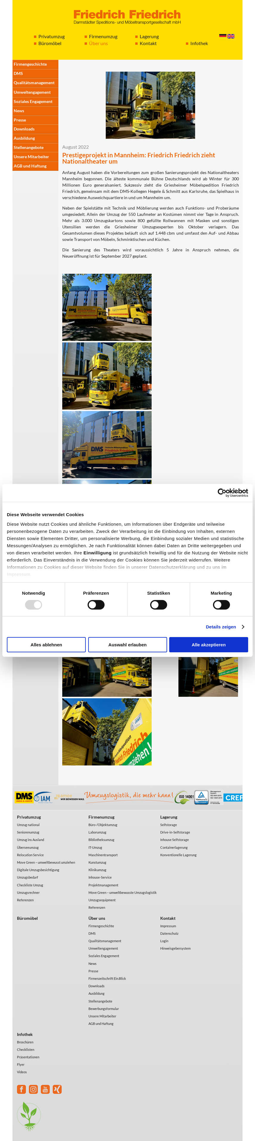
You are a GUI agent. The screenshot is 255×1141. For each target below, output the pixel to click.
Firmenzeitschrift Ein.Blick (107, 978)
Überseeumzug (28, 847)
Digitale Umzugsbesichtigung (38, 870)
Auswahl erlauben (127, 644)
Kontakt (148, 43)
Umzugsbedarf (27, 877)
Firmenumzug (103, 36)
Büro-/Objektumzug (102, 825)
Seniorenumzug (28, 832)
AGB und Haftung (30, 165)
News (19, 110)
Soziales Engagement (33, 101)
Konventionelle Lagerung (178, 855)
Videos (22, 1072)
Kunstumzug (97, 862)
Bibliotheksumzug (101, 840)
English (230, 36)
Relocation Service (30, 855)
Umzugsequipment (102, 900)
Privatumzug (51, 36)
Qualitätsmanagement (34, 82)
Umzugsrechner (28, 892)
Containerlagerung (174, 847)
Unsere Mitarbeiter (31, 156)
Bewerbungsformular (103, 1009)
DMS (18, 73)
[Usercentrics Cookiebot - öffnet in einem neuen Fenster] (222, 492)
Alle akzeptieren (209, 644)
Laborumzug (97, 832)
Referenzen (25, 900)
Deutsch (222, 36)
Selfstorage (168, 825)
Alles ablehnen (46, 644)
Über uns (98, 43)
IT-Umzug (95, 847)
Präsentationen (28, 1057)
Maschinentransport (103, 855)
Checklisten (25, 1049)
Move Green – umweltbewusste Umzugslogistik (122, 892)
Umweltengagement (32, 92)
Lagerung (149, 36)
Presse (20, 119)
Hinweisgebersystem (175, 948)
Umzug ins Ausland (30, 840)
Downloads (24, 128)
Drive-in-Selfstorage (175, 832)
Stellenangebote (28, 147)
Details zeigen (221, 626)
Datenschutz (169, 933)
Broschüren (25, 1042)
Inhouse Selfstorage (174, 840)
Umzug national (28, 825)
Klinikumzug (97, 870)
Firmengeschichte (30, 64)
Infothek (199, 43)
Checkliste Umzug (30, 885)
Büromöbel (49, 43)
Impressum (168, 926)
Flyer (20, 1064)
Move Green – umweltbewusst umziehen (46, 862)
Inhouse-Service (100, 877)
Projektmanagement (103, 885)
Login (164, 941)
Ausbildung (24, 138)
